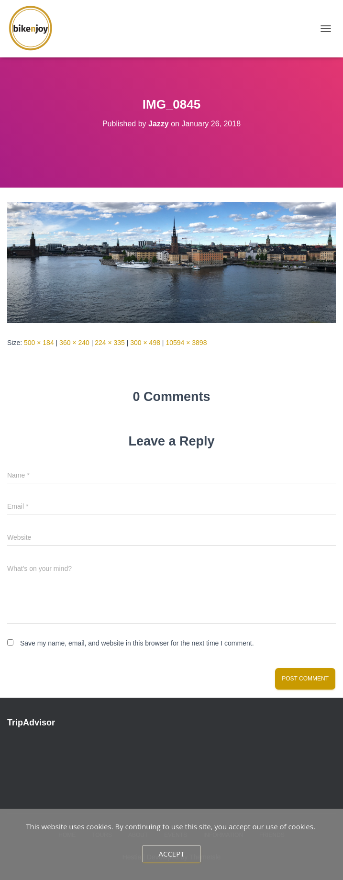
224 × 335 (110, 342)
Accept (171, 853)
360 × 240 (74, 342)
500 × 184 (39, 342)
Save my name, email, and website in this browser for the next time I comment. (137, 643)
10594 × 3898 (186, 342)
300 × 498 (145, 342)
